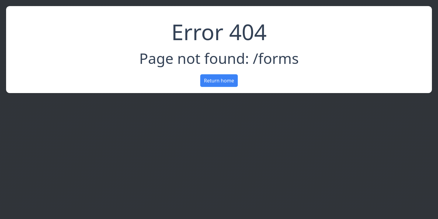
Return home (219, 80)
